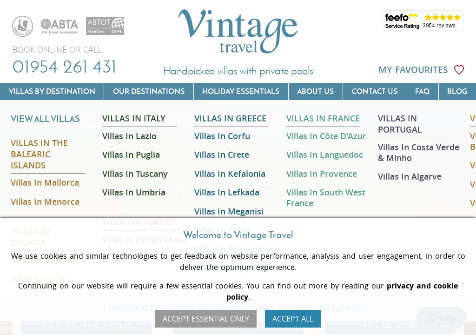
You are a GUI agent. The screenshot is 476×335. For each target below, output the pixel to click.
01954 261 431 (64, 66)
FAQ (422, 91)
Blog (457, 91)
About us (315, 91)
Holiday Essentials (240, 91)
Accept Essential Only (206, 319)
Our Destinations (149, 91)
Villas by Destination (52, 91)
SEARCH (414, 120)
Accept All (292, 319)
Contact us (374, 91)
